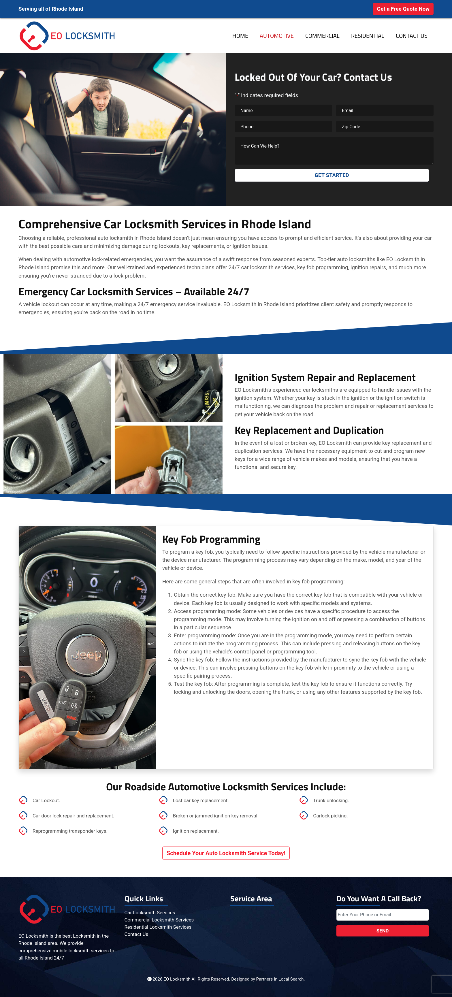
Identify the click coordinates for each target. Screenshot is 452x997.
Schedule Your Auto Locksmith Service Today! (226, 853)
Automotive (277, 35)
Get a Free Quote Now (403, 9)
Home (240, 35)
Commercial (322, 35)
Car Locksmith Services (150, 912)
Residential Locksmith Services (158, 927)
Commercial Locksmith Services (159, 920)
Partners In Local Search (280, 979)
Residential (367, 35)
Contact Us (411, 35)
